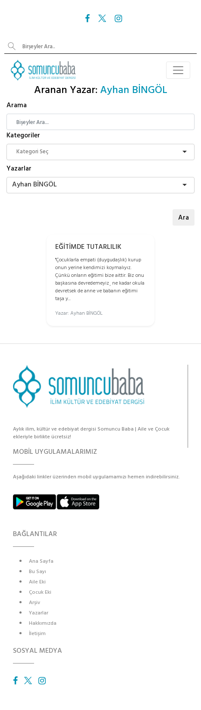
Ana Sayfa (41, 561)
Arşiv (34, 602)
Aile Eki (37, 582)
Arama (16, 105)
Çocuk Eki (40, 592)
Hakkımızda (43, 623)
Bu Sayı (37, 571)
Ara (183, 217)
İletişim (37, 633)
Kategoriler (23, 135)
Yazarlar (18, 168)
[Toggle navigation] (178, 70)
